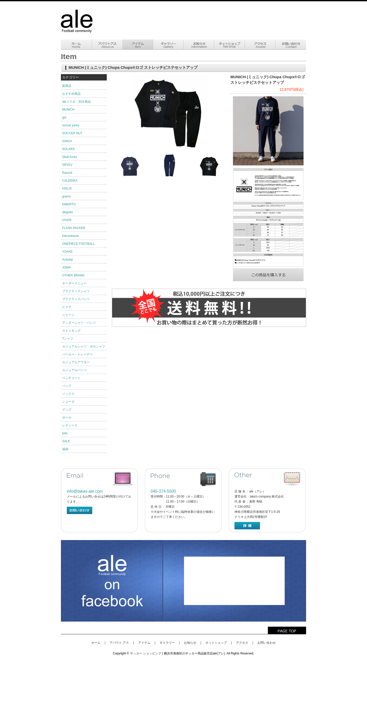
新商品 (66, 86)
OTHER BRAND (73, 275)
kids (65, 433)
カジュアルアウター (76, 362)
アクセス (242, 642)
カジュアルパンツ (74, 370)
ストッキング (71, 330)
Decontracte (70, 236)
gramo (66, 196)
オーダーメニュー (74, 283)
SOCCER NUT (72, 133)
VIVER (66, 220)
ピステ (66, 307)
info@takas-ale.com (85, 491)
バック (66, 386)
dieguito (67, 212)
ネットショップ (216, 642)
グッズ (66, 409)
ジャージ (68, 315)
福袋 (65, 449)
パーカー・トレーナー (77, 354)
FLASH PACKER (73, 228)
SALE (66, 441)
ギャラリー (167, 642)
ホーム (95, 642)
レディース (69, 425)
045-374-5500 (163, 491)
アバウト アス (119, 642)
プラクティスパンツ (76, 299)
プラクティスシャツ (76, 291)
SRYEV (67, 165)
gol (64, 117)
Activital (67, 259)
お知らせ (190, 642)
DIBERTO (69, 204)
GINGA (67, 141)
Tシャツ (67, 338)
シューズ (68, 402)
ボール (66, 417)
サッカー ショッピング (145, 653)
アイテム (144, 642)
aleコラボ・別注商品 (76, 101)
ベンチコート (71, 378)
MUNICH (68, 109)
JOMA (66, 267)
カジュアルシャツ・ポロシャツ (83, 346)
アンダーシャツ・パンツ (79, 323)
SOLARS (68, 149)
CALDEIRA (69, 180)
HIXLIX (67, 188)
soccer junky (70, 125)
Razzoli (67, 172)
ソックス (68, 394)
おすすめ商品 (71, 94)
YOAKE (67, 251)
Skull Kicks (69, 157)
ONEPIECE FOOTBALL (78, 244)
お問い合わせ (266, 642)
